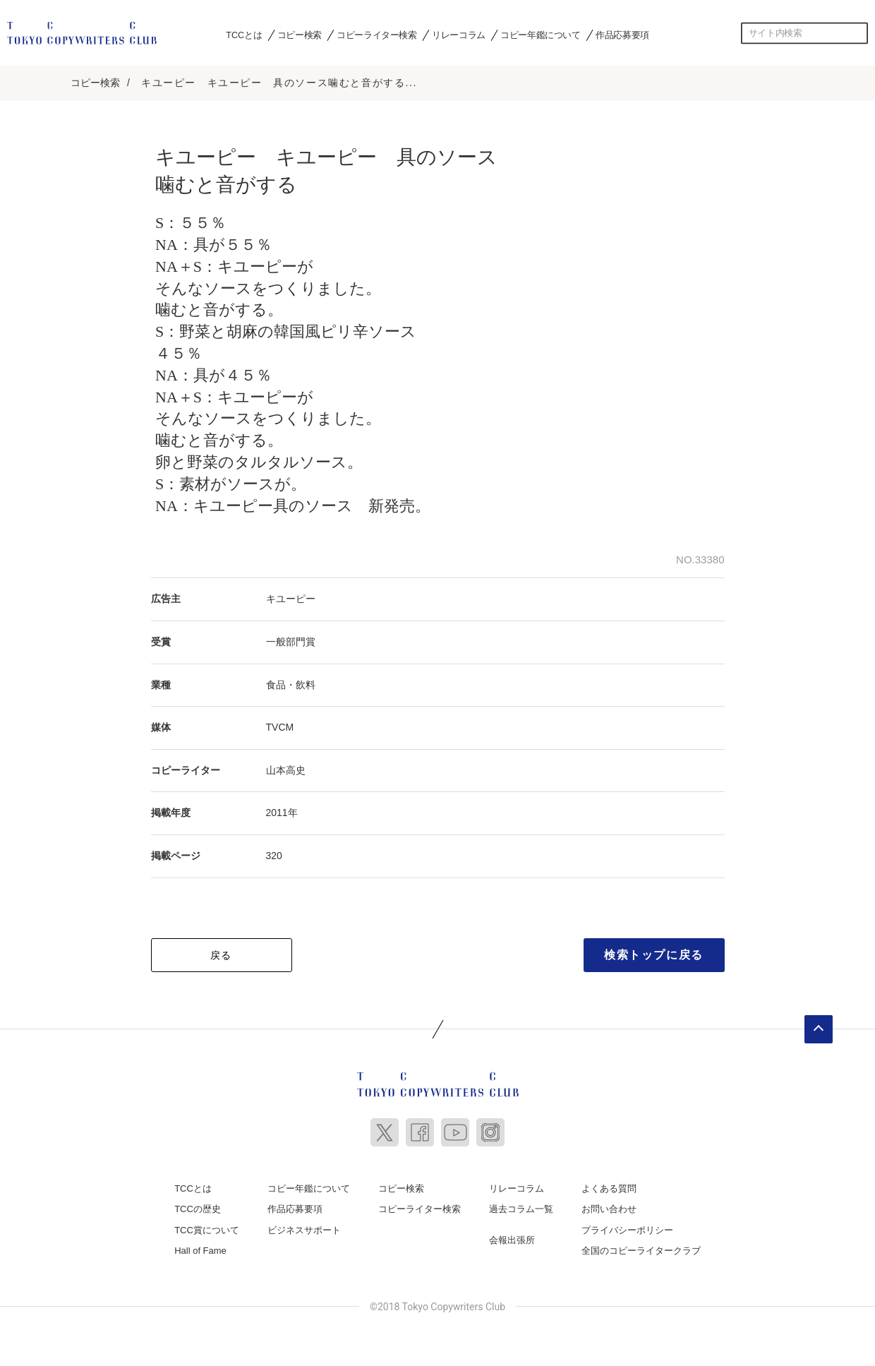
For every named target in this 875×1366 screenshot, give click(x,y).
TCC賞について (206, 1225)
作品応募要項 (622, 35)
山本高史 (286, 765)
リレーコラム (458, 35)
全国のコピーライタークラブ (641, 1246)
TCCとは (244, 35)
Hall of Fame (200, 1246)
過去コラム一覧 (521, 1204)
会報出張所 (512, 1235)
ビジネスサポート (304, 1225)
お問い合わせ (608, 1204)
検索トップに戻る (654, 950)
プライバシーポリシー (627, 1225)
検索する (857, 33)
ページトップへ (818, 1024)
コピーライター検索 (376, 35)
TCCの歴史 (197, 1204)
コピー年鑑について (540, 35)
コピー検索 (299, 35)
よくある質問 (608, 1183)
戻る (221, 950)
